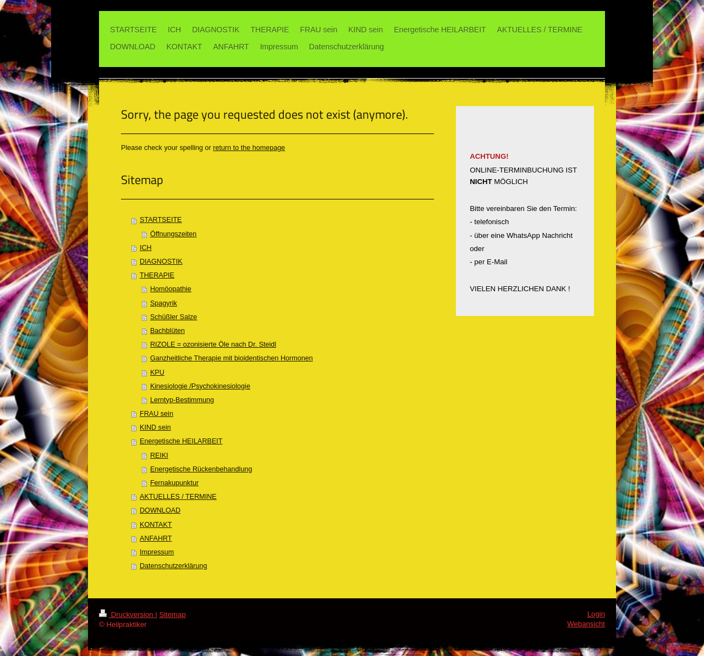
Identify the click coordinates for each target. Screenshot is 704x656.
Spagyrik (163, 303)
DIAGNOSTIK (161, 261)
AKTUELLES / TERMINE (178, 497)
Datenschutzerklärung (173, 566)
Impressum (157, 552)
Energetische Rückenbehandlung (201, 469)
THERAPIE (157, 275)
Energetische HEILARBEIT (181, 441)
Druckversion (127, 614)
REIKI (159, 455)
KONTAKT (156, 525)
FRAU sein (156, 414)
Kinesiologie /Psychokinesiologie (200, 386)
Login (596, 614)
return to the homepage (249, 148)
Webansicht (586, 624)
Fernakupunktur (174, 483)
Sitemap (172, 614)
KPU (157, 372)
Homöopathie (170, 289)
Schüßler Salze (173, 317)
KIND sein (155, 427)
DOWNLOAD (160, 510)
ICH (146, 248)
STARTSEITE (161, 220)
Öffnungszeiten (173, 234)
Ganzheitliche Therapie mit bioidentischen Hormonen (231, 358)
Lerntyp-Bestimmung (182, 400)
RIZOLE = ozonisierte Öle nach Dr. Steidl (213, 344)
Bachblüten (167, 331)
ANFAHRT (156, 538)
